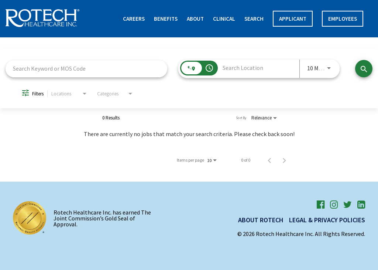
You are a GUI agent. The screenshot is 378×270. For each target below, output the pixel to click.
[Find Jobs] (363, 68)
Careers (134, 18)
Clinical (224, 18)
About (195, 18)
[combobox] (86, 68)
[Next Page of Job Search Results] (284, 160)
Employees (342, 18)
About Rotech (261, 220)
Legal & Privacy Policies (327, 220)
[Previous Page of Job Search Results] (269, 160)
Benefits (166, 18)
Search (254, 18)
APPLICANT (292, 18)
